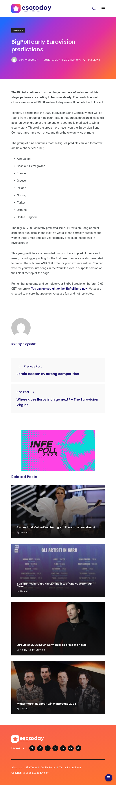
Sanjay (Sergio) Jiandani (32, 650)
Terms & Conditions (70, 767)
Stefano (24, 532)
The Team (31, 767)
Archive (18, 30)
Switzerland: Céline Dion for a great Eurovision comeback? (56, 527)
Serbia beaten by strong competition (47, 373)
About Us (16, 767)
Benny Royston (23, 343)
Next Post (26, 392)
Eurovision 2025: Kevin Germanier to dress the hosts (51, 645)
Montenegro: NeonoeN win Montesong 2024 (46, 704)
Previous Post (29, 366)
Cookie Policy (48, 767)
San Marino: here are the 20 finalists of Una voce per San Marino (55, 585)
